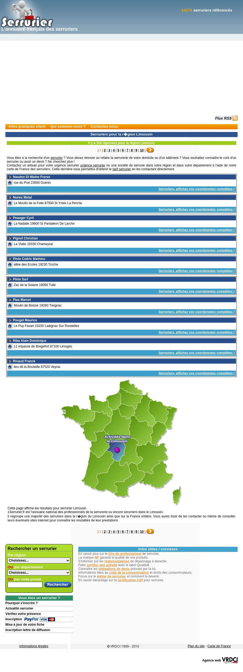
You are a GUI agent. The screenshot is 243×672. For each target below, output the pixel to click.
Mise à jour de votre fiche (24, 624)
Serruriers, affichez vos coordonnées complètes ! (197, 189)
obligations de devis (114, 569)
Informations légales (33, 646)
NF (97, 557)
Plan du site (196, 646)
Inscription (13, 619)
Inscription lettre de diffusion (27, 630)
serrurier (56, 158)
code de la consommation (129, 572)
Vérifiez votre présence (23, 614)
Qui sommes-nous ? (68, 126)
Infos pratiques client (27, 126)
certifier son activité (102, 565)
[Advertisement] (121, 74)
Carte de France (219, 646)
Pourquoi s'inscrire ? (21, 603)
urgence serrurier (92, 165)
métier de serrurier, (111, 576)
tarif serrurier (122, 169)
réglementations (116, 561)
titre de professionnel (124, 554)
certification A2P (130, 580)
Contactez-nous (104, 126)
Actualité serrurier (19, 608)
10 (142, 150)
